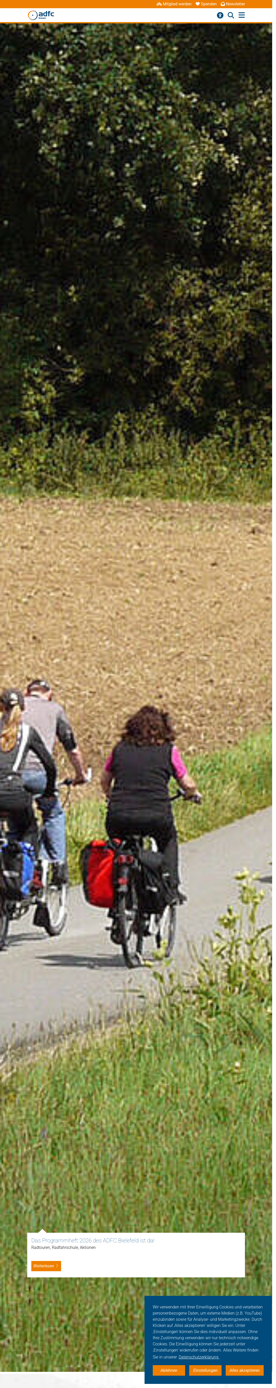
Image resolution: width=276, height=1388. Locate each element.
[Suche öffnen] (231, 15)
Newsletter (233, 4)
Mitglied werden (174, 4)
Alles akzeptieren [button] (245, 1370)
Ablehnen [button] (168, 1370)
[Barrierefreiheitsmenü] (220, 15)
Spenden (206, 4)
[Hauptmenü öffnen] (242, 15)
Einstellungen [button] (205, 1370)
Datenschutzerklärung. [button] (199, 1357)
